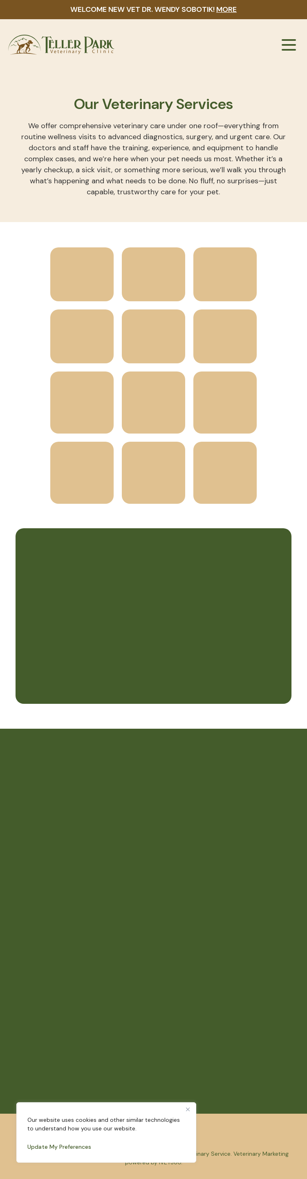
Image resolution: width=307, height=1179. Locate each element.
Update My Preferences (59, 1146)
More (226, 9)
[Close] (188, 1109)
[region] (106, 1132)
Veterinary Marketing (261, 1153)
